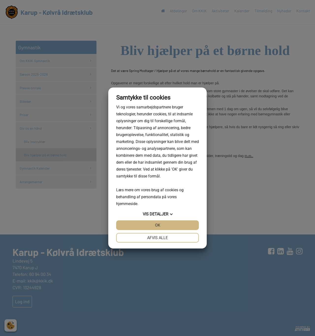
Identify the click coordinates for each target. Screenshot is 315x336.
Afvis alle (157, 237)
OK (157, 225)
